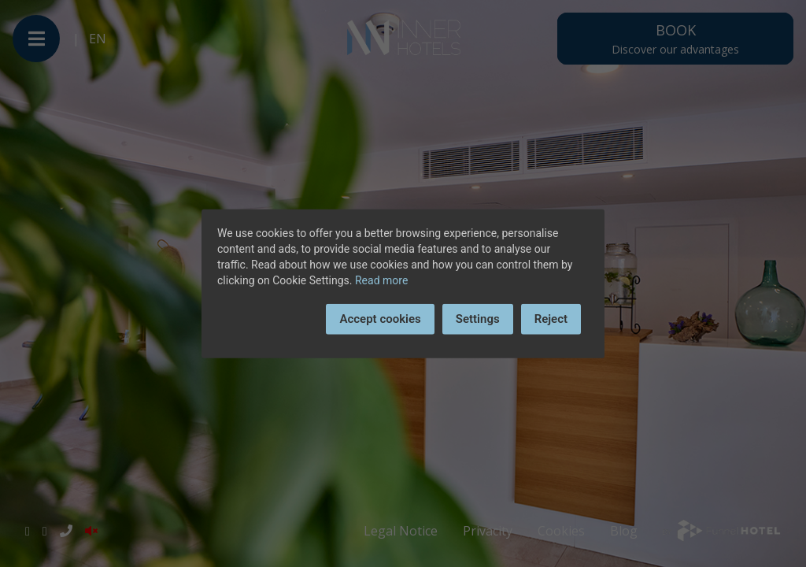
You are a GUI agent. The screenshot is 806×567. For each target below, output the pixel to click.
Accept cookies (379, 319)
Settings (478, 319)
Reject (551, 319)
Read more (381, 280)
